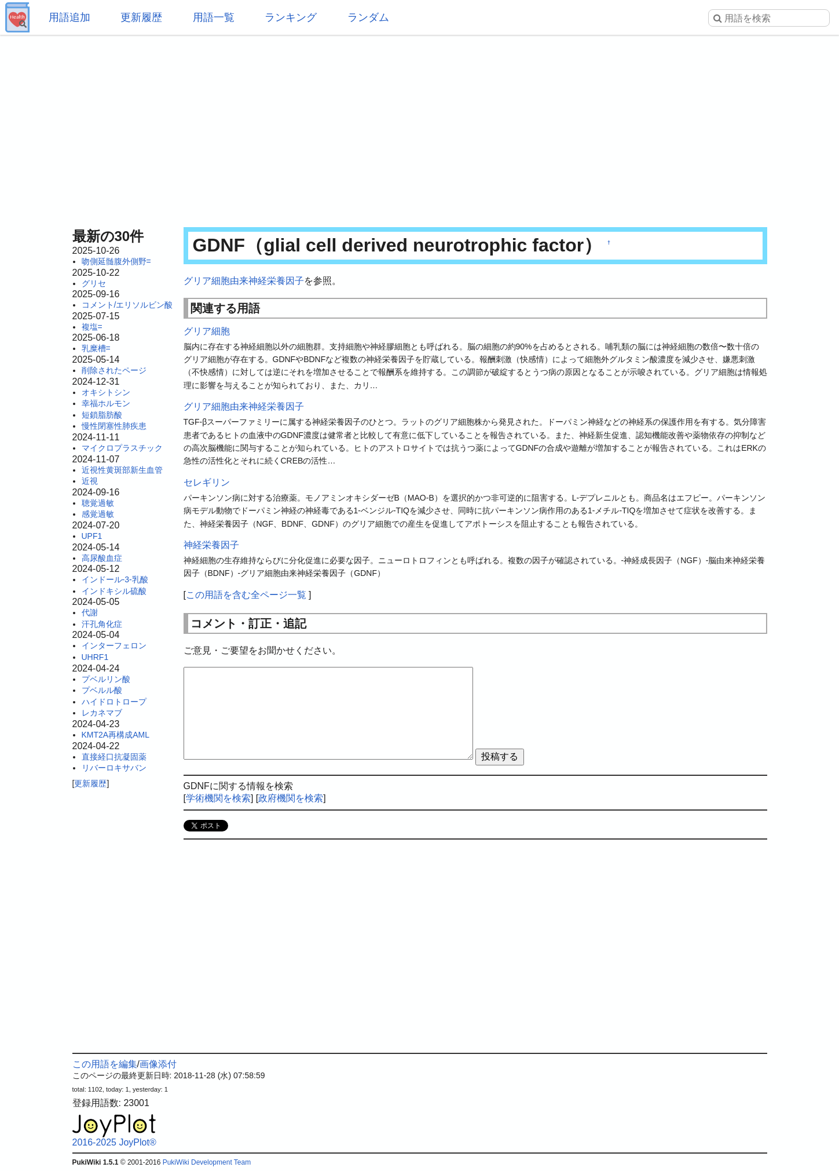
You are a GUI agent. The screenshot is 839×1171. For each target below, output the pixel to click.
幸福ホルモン (106, 403)
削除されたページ (114, 370)
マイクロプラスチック (122, 448)
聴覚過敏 (98, 503)
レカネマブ (102, 712)
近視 (90, 481)
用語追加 (69, 17)
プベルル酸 (102, 690)
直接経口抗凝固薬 (114, 756)
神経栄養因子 (211, 545)
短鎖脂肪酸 (102, 414)
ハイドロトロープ (114, 701)
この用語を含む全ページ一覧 (246, 595)
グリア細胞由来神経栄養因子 (244, 281)
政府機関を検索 (290, 798)
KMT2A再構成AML (115, 734)
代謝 (90, 612)
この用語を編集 (104, 1064)
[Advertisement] (419, 127)
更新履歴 (141, 17)
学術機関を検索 (218, 798)
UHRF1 (95, 657)
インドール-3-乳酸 (115, 579)
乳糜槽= (96, 348)
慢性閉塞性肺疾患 (114, 426)
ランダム (368, 17)
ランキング (291, 17)
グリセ (94, 283)
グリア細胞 (207, 331)
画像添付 (158, 1064)
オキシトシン (106, 392)
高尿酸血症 (102, 558)
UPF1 (92, 536)
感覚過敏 (98, 514)
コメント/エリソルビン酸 (127, 304)
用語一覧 (214, 17)
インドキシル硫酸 (114, 591)
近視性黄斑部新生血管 (122, 470)
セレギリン (207, 482)
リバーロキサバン (114, 767)
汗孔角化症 (102, 624)
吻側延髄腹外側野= (116, 261)
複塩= (92, 326)
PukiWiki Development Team (207, 1162)
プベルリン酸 (106, 679)
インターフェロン (114, 645)
